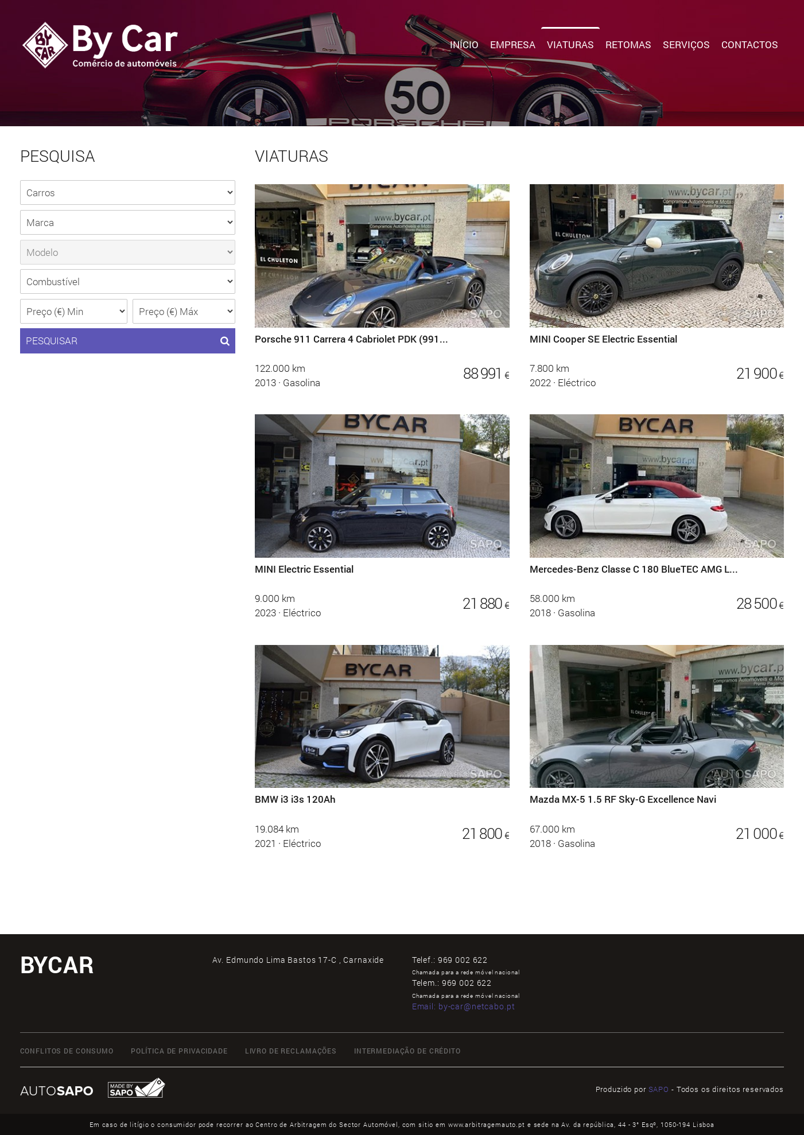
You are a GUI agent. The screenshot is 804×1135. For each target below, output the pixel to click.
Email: (463, 1006)
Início (464, 44)
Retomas (628, 44)
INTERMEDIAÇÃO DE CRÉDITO (407, 1050)
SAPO (658, 1089)
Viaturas (570, 44)
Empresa (512, 44)
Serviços (686, 44)
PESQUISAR (128, 340)
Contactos (749, 44)
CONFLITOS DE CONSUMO (67, 1050)
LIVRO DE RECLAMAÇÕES (291, 1050)
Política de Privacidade (179, 1050)
